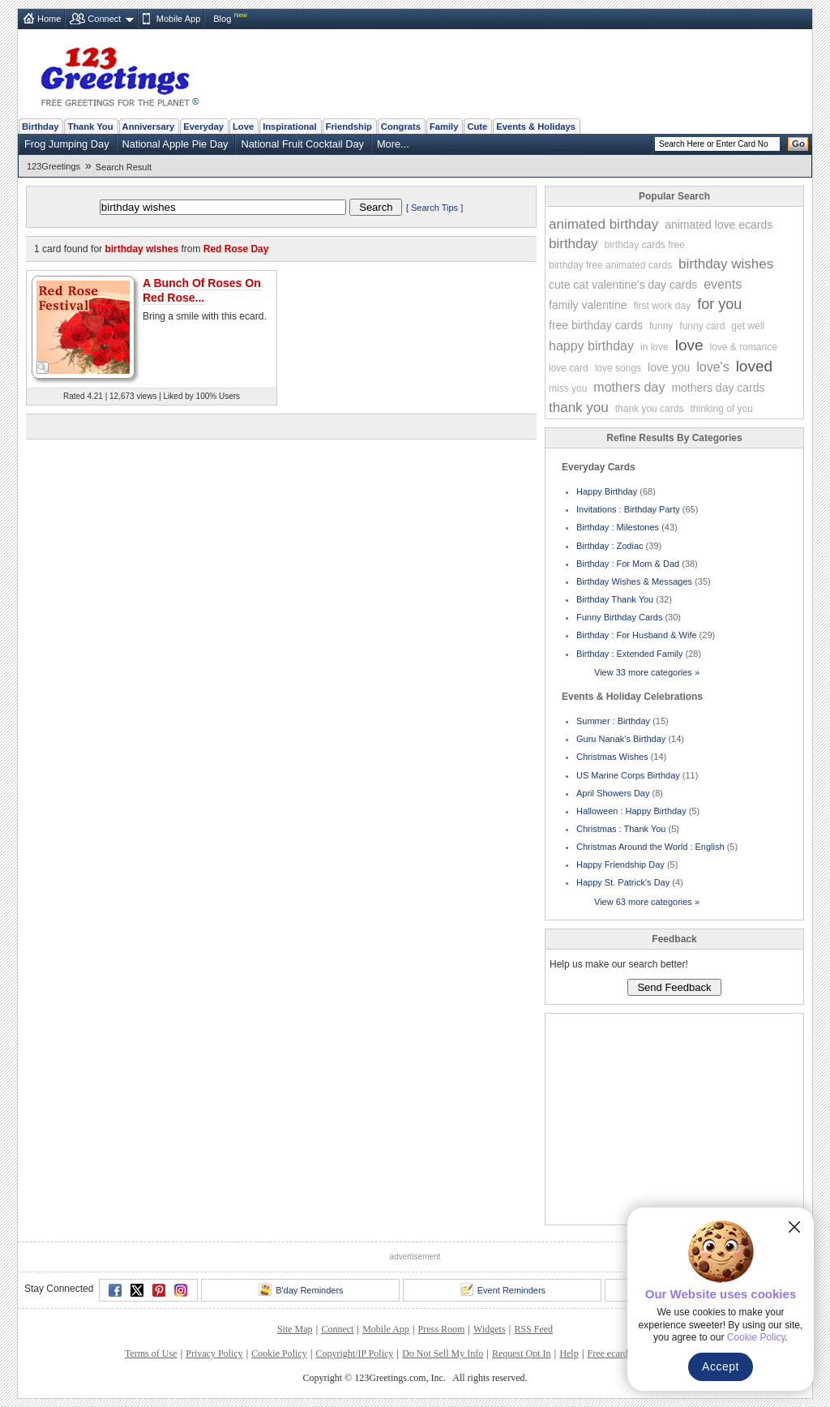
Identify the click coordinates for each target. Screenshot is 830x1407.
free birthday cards (596, 325)
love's (712, 367)
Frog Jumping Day (66, 144)
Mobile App (178, 19)
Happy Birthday (606, 491)
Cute (477, 126)
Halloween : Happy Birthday (631, 811)
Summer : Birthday (613, 721)
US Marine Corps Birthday (628, 775)
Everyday (203, 126)
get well (747, 326)
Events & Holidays (535, 126)
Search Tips (434, 207)
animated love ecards (718, 224)
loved (754, 366)
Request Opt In (521, 1353)
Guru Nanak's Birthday (620, 739)
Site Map (295, 1329)
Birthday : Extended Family (629, 653)
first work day (662, 305)
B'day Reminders (301, 1289)
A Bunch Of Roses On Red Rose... (202, 290)
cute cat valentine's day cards (623, 284)
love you (669, 367)
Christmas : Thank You (620, 829)
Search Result (124, 167)
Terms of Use (151, 1353)
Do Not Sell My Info (442, 1353)
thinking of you (721, 408)
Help (568, 1353)
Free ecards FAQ (619, 1353)
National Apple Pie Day (175, 144)
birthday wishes (725, 264)
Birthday (40, 126)
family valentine (588, 304)
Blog (222, 19)
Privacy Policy (214, 1353)
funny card (702, 326)
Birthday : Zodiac (610, 546)
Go (798, 143)
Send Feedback (674, 987)
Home (49, 19)
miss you (568, 388)
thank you (579, 407)
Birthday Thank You (614, 599)
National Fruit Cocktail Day (302, 144)
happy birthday (591, 346)
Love (243, 126)
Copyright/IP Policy (354, 1353)
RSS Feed (533, 1329)
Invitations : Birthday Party (628, 509)
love (689, 345)
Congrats (401, 126)
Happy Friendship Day (620, 864)
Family (444, 126)
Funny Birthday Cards (619, 617)
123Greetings (53, 166)
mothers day (629, 387)
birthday (573, 243)
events (723, 284)
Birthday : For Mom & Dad (627, 563)
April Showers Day (612, 793)
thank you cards (649, 408)
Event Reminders (502, 1289)
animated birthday (603, 224)
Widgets (489, 1329)
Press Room (441, 1329)
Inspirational (290, 126)
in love (654, 347)
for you (719, 304)
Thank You (90, 126)
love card (568, 368)
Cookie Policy (278, 1353)
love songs (618, 368)
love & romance (743, 347)
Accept (720, 1366)
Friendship (349, 126)
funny (661, 326)
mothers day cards (717, 387)
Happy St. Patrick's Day (623, 882)
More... (393, 144)
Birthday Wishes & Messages (634, 581)
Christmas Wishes (612, 756)
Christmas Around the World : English (650, 846)
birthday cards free (644, 245)
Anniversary (148, 126)
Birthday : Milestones (617, 527)
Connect (104, 19)
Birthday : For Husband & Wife (636, 635)
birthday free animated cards (610, 265)
